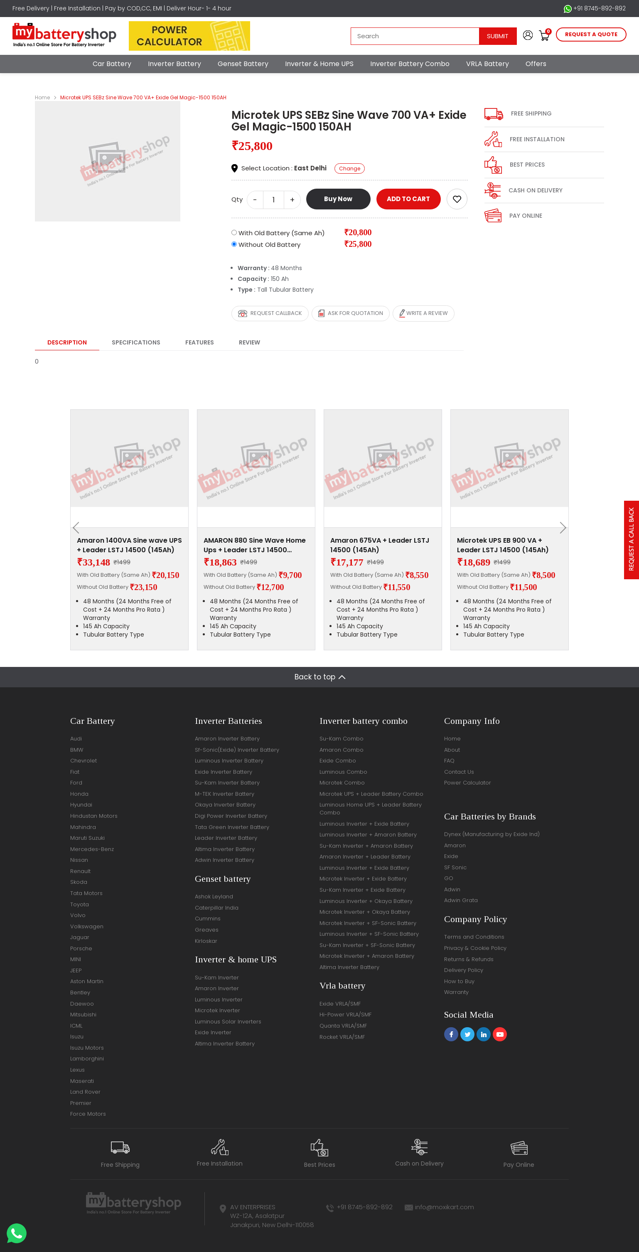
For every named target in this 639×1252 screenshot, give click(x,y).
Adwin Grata (461, 900)
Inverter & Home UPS (319, 64)
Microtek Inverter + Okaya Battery (365, 912)
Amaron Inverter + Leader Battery (365, 857)
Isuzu (77, 1036)
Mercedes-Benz (92, 849)
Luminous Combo (343, 772)
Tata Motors (86, 893)
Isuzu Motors (87, 1048)
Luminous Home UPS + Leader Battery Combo (371, 809)
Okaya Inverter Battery (225, 805)
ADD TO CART (408, 198)
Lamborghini (87, 1059)
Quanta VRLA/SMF (343, 1026)
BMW (76, 750)
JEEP (75, 970)
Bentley (80, 992)
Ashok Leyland (214, 896)
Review (249, 342)
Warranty (456, 992)
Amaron (455, 845)
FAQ (449, 761)
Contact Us (459, 772)
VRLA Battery (487, 64)
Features (199, 342)
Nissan (79, 860)
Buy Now (338, 198)
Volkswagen (86, 926)
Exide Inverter (213, 1032)
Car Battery (112, 64)
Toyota (79, 904)
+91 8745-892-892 (595, 8)
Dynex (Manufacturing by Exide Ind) (492, 834)
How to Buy (459, 981)
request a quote (591, 34)
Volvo (78, 915)
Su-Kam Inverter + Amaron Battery (366, 846)
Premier (80, 1103)
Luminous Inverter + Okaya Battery (366, 901)
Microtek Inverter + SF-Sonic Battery (368, 923)
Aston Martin (86, 981)
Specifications (136, 342)
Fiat (74, 772)
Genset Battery (243, 64)
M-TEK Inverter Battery (224, 794)
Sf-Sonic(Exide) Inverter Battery (237, 750)
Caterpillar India (216, 908)
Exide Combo (338, 761)
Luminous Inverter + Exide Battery (364, 824)
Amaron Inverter (217, 988)
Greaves (207, 930)
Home (42, 97)
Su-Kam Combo (342, 739)
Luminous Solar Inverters (228, 1022)
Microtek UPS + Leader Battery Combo (371, 794)
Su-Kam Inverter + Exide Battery (363, 890)
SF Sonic (455, 867)
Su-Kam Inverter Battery (227, 783)
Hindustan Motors (94, 816)
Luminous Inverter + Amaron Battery (368, 835)
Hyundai (81, 805)
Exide (451, 856)
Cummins (208, 918)
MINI (75, 959)
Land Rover (85, 1092)
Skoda (78, 882)
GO (448, 878)
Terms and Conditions (474, 937)
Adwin (452, 889)
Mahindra (83, 827)
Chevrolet (83, 761)
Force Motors (88, 1114)
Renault (80, 871)
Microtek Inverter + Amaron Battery (367, 956)
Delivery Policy (463, 970)
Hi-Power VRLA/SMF (345, 1014)
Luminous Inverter (219, 1000)
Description (67, 342)
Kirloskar (206, 941)
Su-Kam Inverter (217, 977)
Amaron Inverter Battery (227, 739)
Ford (76, 783)
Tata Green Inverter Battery (232, 827)
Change (349, 168)
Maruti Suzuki (87, 838)
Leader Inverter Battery (226, 838)
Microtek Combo (342, 783)
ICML (76, 1026)
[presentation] (78, 528)
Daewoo (82, 1004)
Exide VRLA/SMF (340, 1004)
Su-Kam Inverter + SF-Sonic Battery (367, 945)
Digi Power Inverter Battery (231, 816)
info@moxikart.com (444, 1207)
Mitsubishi (83, 1014)
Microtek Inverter (217, 1010)
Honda (79, 794)
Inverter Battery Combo (410, 64)
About (452, 750)
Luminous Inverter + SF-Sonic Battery (369, 934)
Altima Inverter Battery (225, 849)
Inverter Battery (174, 64)
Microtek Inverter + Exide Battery (363, 879)
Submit (498, 36)
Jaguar (79, 937)
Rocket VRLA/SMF (342, 1037)
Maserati (82, 1081)
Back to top (315, 677)
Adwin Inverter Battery (224, 860)
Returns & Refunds (469, 959)
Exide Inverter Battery (223, 772)
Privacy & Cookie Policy (475, 948)
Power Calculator (467, 783)
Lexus (77, 1070)
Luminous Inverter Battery (229, 761)
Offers (536, 64)
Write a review (423, 313)
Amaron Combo (342, 750)
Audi (76, 739)
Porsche (81, 948)
